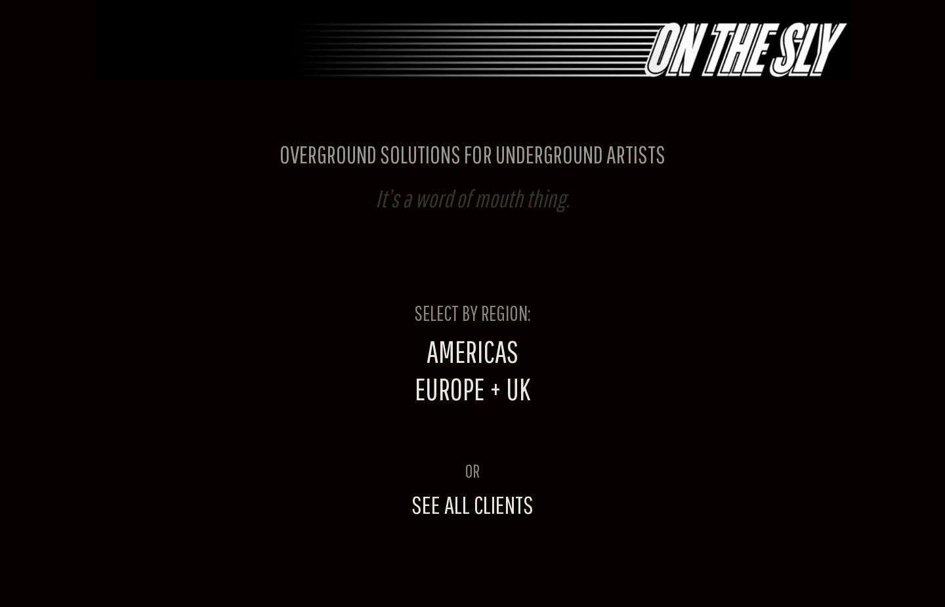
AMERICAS (472, 351)
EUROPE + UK (472, 388)
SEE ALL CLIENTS (472, 504)
